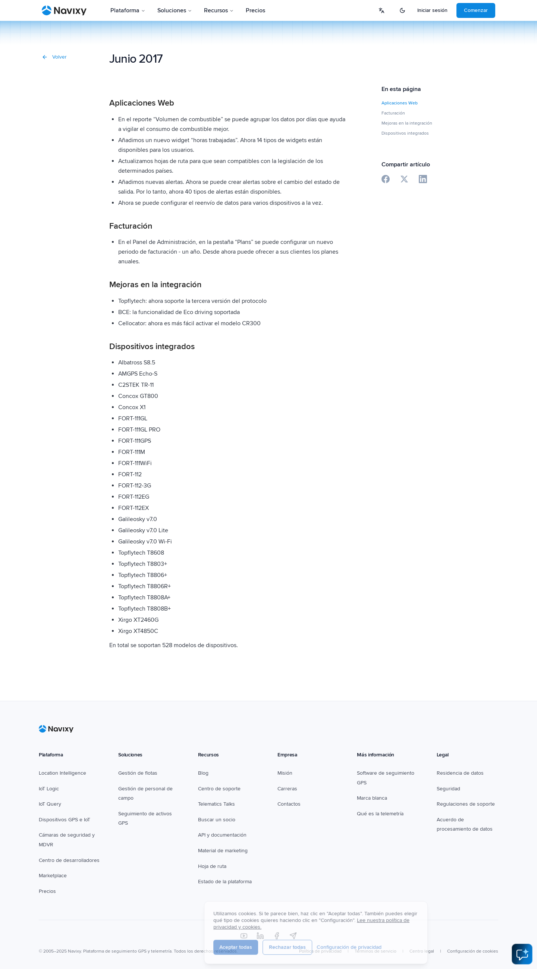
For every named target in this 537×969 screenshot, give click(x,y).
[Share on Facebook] (385, 179)
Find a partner (214, 819)
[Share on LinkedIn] (423, 179)
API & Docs (211, 835)
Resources (209, 10)
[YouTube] (244, 926)
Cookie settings (482, 942)
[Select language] (397, 10)
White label (369, 788)
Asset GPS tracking (140, 804)
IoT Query (50, 804)
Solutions (166, 10)
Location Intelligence (62, 773)
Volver (54, 57)
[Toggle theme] (418, 10)
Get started (475, 10)
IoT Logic (49, 788)
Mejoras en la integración (406, 123)
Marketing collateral (220, 850)
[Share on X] (404, 179)
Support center (215, 788)
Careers (286, 788)
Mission (286, 773)
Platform (124, 10)
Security (446, 788)
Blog (203, 773)
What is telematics (377, 804)
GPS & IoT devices (60, 819)
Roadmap (209, 866)
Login (439, 10)
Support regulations (459, 804)
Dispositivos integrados (405, 133)
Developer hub (56, 850)
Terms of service (399, 942)
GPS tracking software (382, 773)
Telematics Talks (216, 804)
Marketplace (53, 866)
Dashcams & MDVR (61, 835)
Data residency (454, 773)
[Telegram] (293, 926)
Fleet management (139, 773)
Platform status (215, 881)
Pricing (247, 10)
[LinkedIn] (260, 926)
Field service (133, 788)
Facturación (393, 113)
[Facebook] (276, 926)
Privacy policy (356, 942)
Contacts (287, 804)
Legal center (440, 942)
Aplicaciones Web (399, 103)
